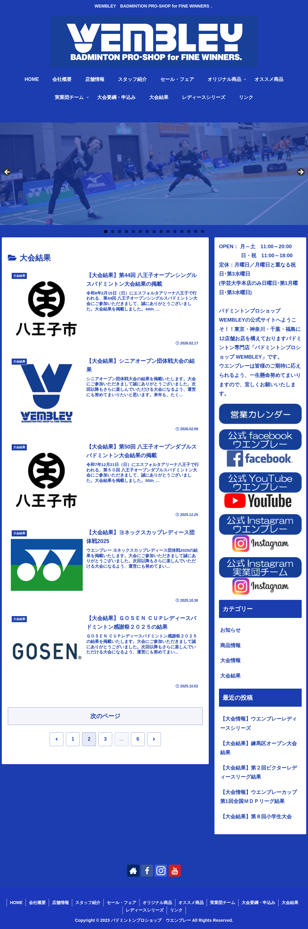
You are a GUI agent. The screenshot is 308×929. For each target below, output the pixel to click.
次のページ (105, 716)
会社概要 (37, 902)
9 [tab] (161, 231)
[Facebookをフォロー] (147, 871)
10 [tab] (167, 231)
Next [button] (300, 172)
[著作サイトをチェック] (133, 871)
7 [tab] (147, 231)
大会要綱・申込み (258, 902)
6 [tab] (140, 231)
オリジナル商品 (157, 902)
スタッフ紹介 (87, 902)
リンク (176, 910)
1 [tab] (105, 231)
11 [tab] (174, 231)
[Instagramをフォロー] (161, 871)
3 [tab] (119, 231)
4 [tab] (126, 231)
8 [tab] (154, 231)
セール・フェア (121, 902)
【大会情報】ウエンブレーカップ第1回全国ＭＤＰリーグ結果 (258, 796)
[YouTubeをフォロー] (175, 871)
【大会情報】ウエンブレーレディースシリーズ (258, 723)
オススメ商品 (191, 902)
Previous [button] (7, 172)
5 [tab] (133, 231)
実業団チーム (222, 902)
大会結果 (290, 902)
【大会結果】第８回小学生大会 (256, 816)
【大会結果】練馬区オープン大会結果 (258, 748)
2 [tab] (112, 231)
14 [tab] (195, 231)
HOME (16, 902)
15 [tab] (202, 231)
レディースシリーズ (145, 910)
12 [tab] (181, 231)
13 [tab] (188, 231)
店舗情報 (60, 902)
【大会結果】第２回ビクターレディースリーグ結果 (258, 772)
